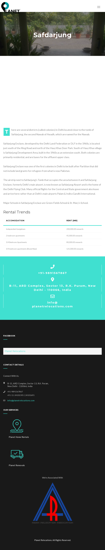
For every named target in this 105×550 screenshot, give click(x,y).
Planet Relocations (15, 351)
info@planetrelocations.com (20, 400)
